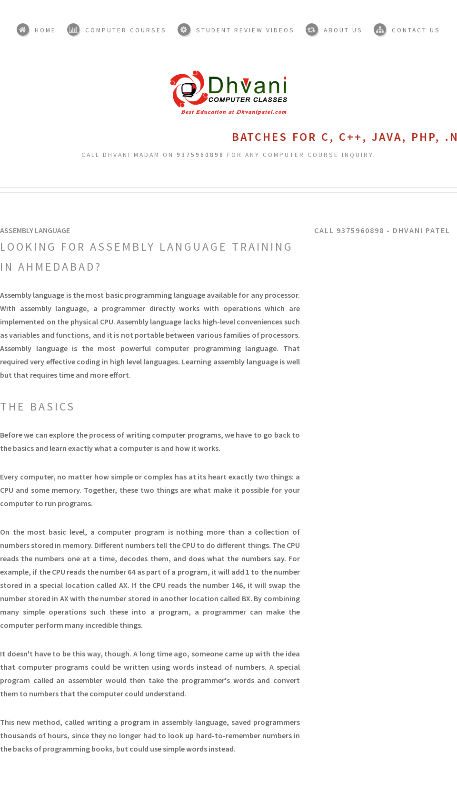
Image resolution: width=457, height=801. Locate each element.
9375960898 (200, 155)
